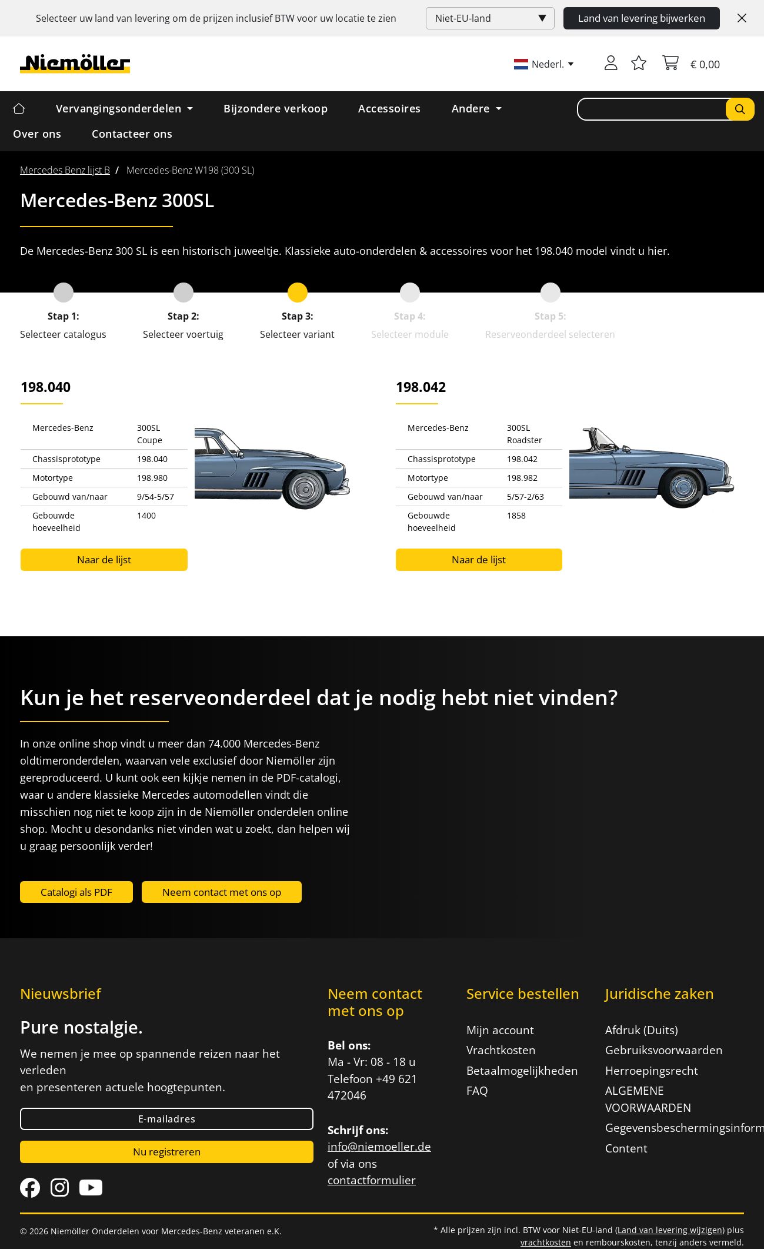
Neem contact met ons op (221, 892)
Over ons (37, 134)
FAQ (477, 1090)
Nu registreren (167, 1151)
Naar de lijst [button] (104, 559)
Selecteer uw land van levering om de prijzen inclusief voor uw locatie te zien (216, 18)
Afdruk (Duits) (641, 1030)
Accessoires (389, 108)
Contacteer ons (132, 134)
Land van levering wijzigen (670, 1229)
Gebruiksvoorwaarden (664, 1050)
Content (626, 1148)
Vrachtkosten (501, 1050)
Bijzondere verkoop (275, 108)
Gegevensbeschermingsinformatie (667, 1127)
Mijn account (500, 1030)
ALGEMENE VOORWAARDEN (648, 1099)
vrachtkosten (546, 1242)
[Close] (742, 18)
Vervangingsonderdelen (120, 108)
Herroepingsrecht (651, 1070)
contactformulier (372, 1180)
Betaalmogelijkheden (522, 1070)
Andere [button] (472, 108)
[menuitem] (65, 170)
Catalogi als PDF (76, 892)
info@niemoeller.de (379, 1146)
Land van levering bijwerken (641, 18)
